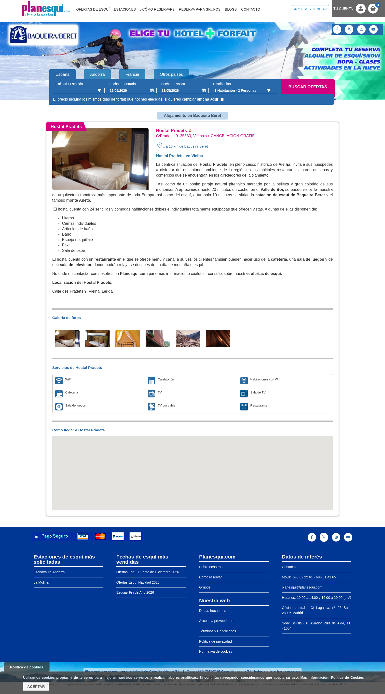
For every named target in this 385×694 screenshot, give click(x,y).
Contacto (250, 9)
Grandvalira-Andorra (49, 572)
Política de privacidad (215, 641)
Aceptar (36, 686)
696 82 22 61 (302, 577)
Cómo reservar (210, 577)
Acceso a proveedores (216, 621)
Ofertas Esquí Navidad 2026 (138, 582)
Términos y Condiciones (217, 631)
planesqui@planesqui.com (302, 587)
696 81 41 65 (326, 577)
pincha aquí (207, 99)
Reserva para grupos (199, 9)
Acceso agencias (310, 9)
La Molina (41, 582)
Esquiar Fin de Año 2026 (135, 592)
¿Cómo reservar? (157, 9)
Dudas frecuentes (212, 611)
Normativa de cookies (215, 651)
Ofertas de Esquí (93, 9)
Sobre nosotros (210, 567)
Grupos (204, 587)
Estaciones (125, 9)
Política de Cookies (347, 677)
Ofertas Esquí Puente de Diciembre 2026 (147, 572)
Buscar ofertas (308, 87)
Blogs (231, 9)
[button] (192, 468)
